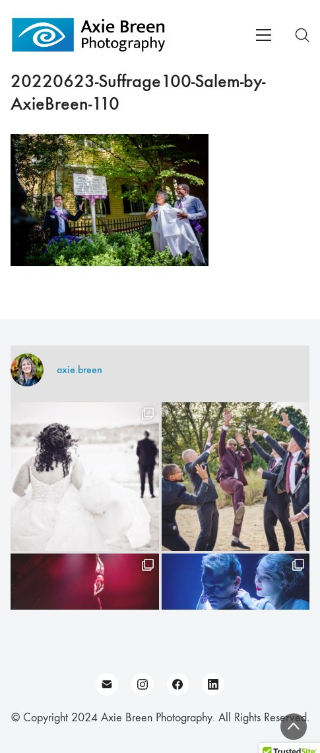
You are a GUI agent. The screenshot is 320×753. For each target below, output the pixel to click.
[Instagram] (142, 684)
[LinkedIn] (213, 684)
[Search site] (302, 35)
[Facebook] (178, 684)
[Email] (107, 684)
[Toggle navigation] (263, 35)
